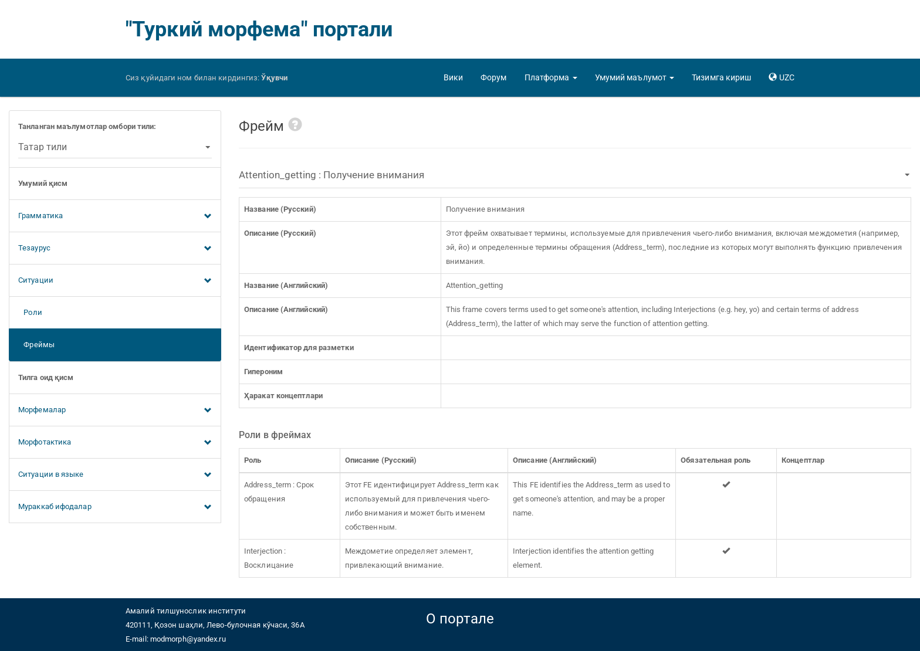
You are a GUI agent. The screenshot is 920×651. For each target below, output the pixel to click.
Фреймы (36, 344)
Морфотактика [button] (115, 443)
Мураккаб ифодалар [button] (115, 507)
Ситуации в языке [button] (115, 475)
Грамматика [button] (115, 216)
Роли (30, 312)
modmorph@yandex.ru (188, 639)
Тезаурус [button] (115, 249)
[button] (551, 77)
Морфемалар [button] (115, 411)
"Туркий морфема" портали (259, 29)
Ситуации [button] (115, 281)
